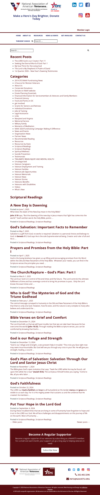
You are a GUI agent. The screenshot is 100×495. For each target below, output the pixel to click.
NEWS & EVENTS (53, 36)
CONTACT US (81, 36)
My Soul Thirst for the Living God (28, 66)
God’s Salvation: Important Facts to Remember (49, 227)
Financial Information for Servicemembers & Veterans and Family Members (46, 96)
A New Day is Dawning (28, 205)
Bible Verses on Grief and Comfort (38, 317)
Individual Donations (23, 108)
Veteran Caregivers (23, 164)
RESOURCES (39, 36)
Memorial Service (22, 121)
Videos (17, 187)
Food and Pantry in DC (24, 101)
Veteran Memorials (23, 174)
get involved (20, 103)
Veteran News (20, 177)
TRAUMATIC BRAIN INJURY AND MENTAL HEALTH (34, 159)
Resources (19, 141)
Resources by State (23, 144)
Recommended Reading (25, 139)
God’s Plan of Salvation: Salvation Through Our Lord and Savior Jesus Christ (49, 361)
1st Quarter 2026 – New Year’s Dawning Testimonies (36, 71)
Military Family (21, 123)
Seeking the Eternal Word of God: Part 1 (31, 63)
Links (17, 116)
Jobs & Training (21, 111)
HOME (18, 35)
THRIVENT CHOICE (23, 41)
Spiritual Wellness (22, 151)
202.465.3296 (82, 474)
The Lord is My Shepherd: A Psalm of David (32, 68)
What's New (20, 189)
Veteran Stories (21, 179)
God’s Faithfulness (25, 383)
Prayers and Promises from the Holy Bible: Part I (49, 250)
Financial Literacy (22, 98)
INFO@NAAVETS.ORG (78, 479)
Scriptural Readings (23, 146)
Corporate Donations (23, 88)
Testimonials (20, 156)
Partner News (20, 136)
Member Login (83, 30)
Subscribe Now (50, 450)
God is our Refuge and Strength (36, 338)
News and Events (22, 131)
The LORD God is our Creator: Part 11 (30, 61)
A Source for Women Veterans (27, 83)
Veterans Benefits (22, 182)
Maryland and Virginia (24, 118)
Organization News (22, 134)
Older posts (16, 422)
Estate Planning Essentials (25, 93)
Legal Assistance (21, 113)
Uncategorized (21, 161)
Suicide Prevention (22, 154)
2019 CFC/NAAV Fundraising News (29, 80)
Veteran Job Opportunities (26, 172)
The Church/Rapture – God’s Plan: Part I (42, 272)
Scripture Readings (22, 149)
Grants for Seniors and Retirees (28, 106)
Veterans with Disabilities (25, 184)
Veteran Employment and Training (29, 166)
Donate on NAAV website (25, 90)
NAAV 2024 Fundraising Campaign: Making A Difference (37, 129)
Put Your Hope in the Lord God (35, 404)
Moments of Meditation (24, 126)
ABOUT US (28, 36)
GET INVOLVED (68, 36)
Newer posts (83, 422)
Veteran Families (21, 169)
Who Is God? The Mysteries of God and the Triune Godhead (45, 295)
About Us (18, 85)
